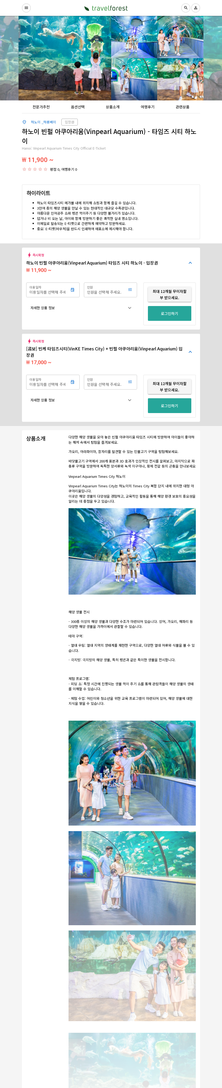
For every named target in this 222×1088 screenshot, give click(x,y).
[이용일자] (47, 290)
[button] (81, 308)
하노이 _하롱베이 (43, 121)
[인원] (105, 290)
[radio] (24, 169)
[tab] (41, 106)
